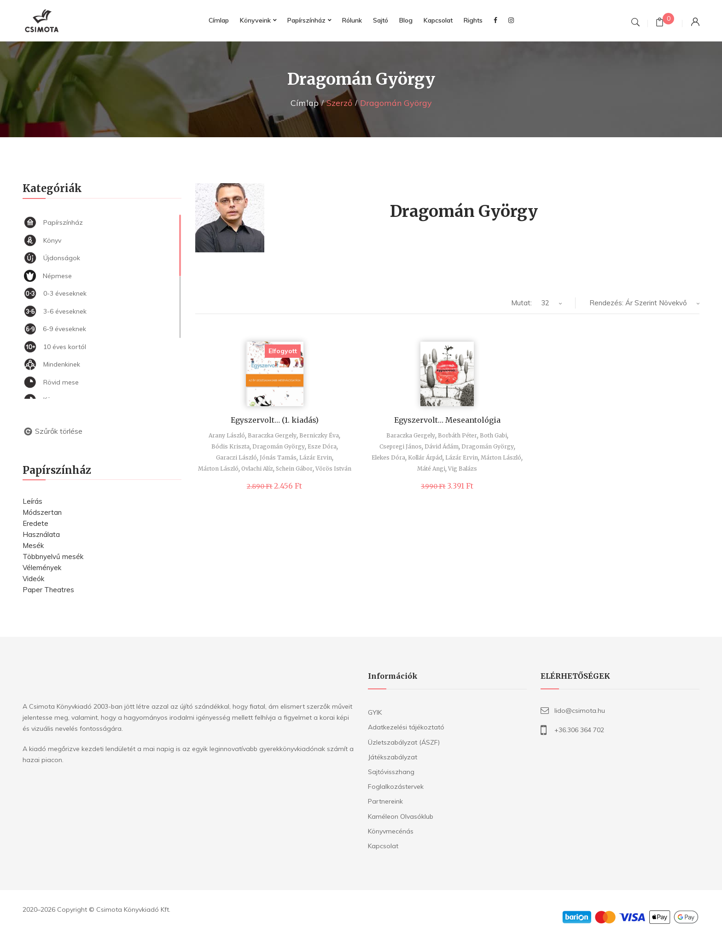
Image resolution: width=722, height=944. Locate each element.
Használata (41, 534)
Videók (33, 578)
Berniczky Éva (319, 435)
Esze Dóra (322, 446)
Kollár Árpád (425, 457)
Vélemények (42, 567)
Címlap (305, 103)
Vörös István (333, 468)
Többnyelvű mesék (53, 556)
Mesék (33, 545)
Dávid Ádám (442, 446)
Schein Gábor (294, 468)
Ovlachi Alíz (257, 468)
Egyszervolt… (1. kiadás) (275, 420)
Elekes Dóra (388, 457)
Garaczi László (236, 457)
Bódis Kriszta (230, 446)
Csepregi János (400, 446)
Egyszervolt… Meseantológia (447, 420)
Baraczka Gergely (272, 435)
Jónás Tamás (278, 457)
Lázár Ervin (315, 457)
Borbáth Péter (457, 435)
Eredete (35, 523)
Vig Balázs (462, 468)
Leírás (32, 501)
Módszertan (42, 512)
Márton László (218, 468)
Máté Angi (431, 468)
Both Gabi (493, 435)
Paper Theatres (48, 589)
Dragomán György (278, 446)
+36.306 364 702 (579, 730)
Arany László (227, 435)
